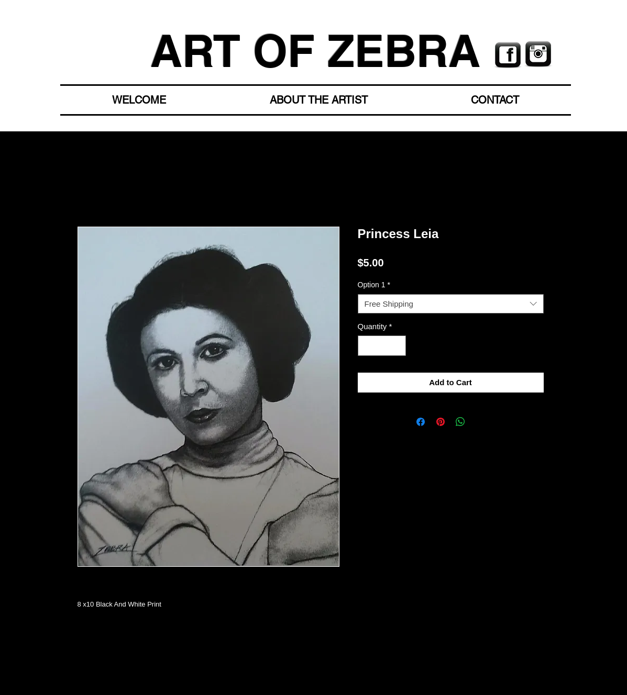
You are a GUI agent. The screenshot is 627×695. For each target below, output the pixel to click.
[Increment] (397, 345)
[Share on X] (480, 422)
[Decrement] (366, 345)
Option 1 (374, 285)
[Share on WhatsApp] (460, 422)
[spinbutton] (381, 345)
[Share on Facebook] (420, 422)
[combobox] (451, 304)
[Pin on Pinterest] (440, 422)
